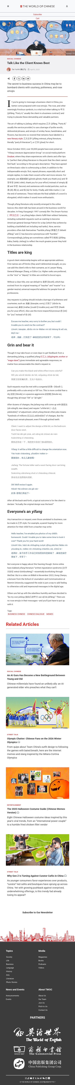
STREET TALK (12, 734)
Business (10, 964)
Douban (10, 156)
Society (9, 957)
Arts (8, 975)
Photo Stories (11, 982)
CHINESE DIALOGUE (35, 614)
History (9, 971)
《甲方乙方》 (14, 215)
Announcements (12, 996)
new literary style (15, 138)
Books (41, 961)
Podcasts (42, 964)
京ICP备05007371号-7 (47, 1082)
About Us (42, 996)
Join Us (41, 1003)
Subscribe (37, 14)
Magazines (42, 957)
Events (8, 999)
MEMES (49, 614)
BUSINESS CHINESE (16, 614)
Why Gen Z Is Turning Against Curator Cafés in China (35, 875)
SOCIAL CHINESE (14, 59)
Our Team (42, 999)
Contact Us (43, 1010)
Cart (37, 18)
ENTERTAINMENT (14, 805)
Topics (9, 950)
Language (10, 968)
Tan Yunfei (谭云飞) (19, 69)
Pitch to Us (42, 1006)
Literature (10, 979)
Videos (41, 968)
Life (7, 961)
